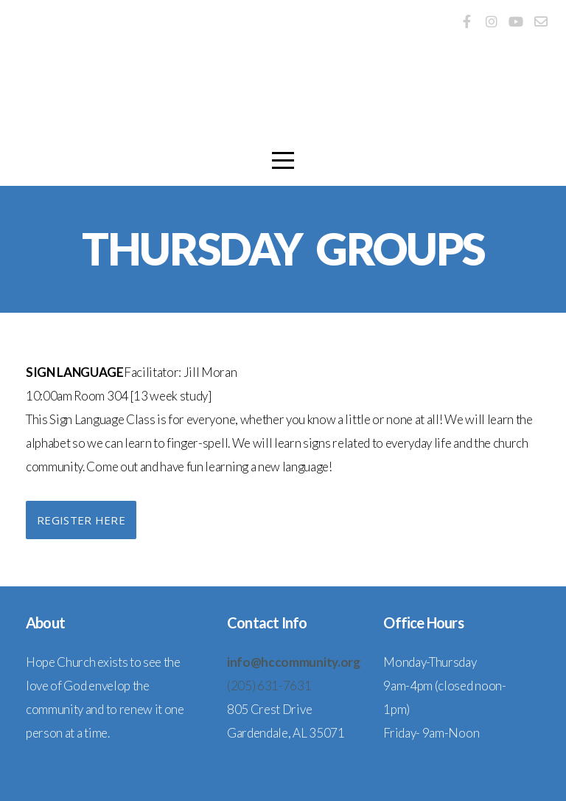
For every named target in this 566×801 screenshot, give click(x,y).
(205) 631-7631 (269, 685)
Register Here (81, 520)
